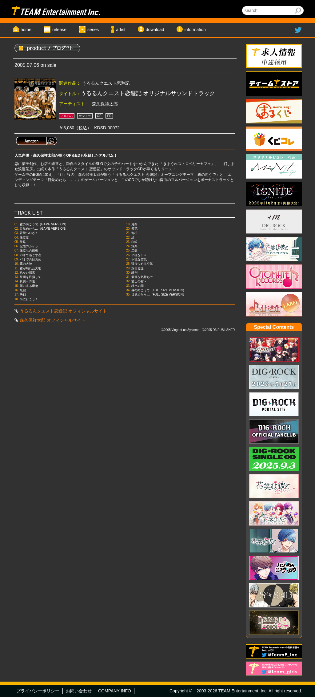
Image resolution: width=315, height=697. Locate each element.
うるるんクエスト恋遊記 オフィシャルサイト (63, 310)
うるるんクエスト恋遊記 (106, 83)
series (93, 29)
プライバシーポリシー (37, 690)
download (155, 29)
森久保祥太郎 (105, 103)
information (195, 29)
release (59, 29)
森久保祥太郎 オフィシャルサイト (53, 320)
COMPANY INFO (114, 690)
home (26, 29)
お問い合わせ (79, 690)
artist (120, 29)
